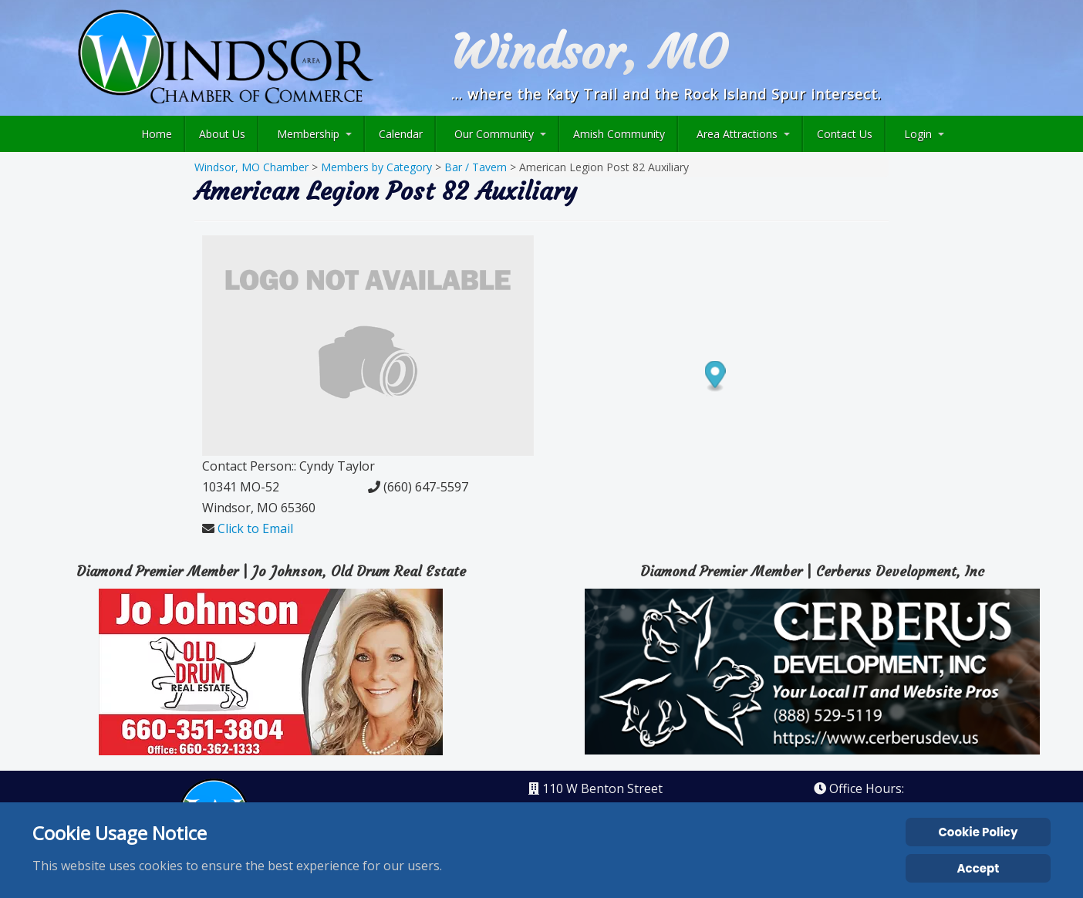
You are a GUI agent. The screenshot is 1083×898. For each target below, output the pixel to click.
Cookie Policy (977, 832)
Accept (978, 868)
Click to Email (255, 528)
